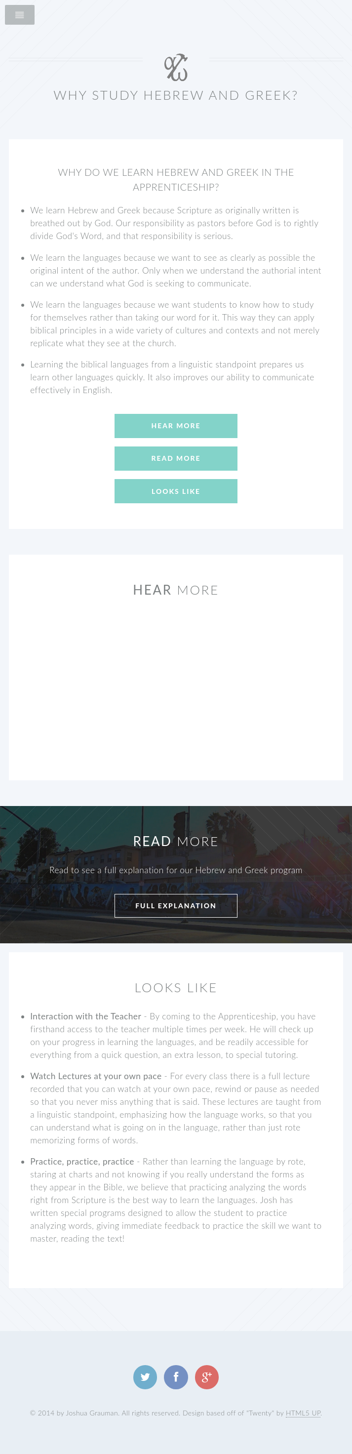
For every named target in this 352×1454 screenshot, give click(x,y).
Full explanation (176, 905)
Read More (176, 458)
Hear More (175, 425)
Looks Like (176, 491)
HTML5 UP (303, 1413)
